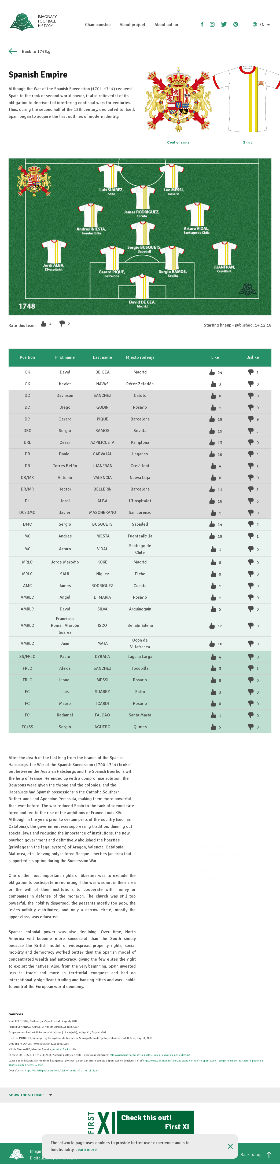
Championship (97, 24)
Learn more (86, 1149)
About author (166, 24)
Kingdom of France (211, 814)
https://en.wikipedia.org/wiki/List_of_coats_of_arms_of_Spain (62, 1070)
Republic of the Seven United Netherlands (232, 863)
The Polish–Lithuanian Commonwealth (229, 822)
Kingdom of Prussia (211, 839)
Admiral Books (61, 1049)
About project (132, 24)
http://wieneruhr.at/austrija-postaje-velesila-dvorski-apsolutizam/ (150, 1055)
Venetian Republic (210, 847)
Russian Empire (208, 855)
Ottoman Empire (209, 831)
